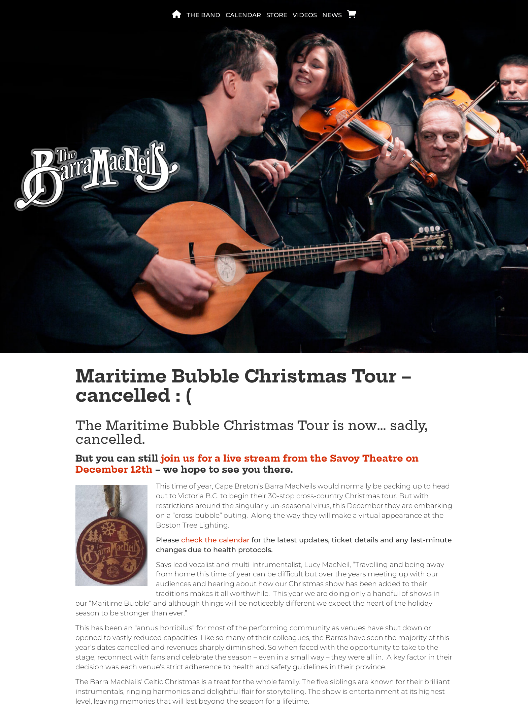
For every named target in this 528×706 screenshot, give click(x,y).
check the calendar (215, 540)
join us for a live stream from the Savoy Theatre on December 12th (247, 463)
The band (203, 15)
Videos (305, 15)
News (332, 15)
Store (276, 15)
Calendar (243, 15)
